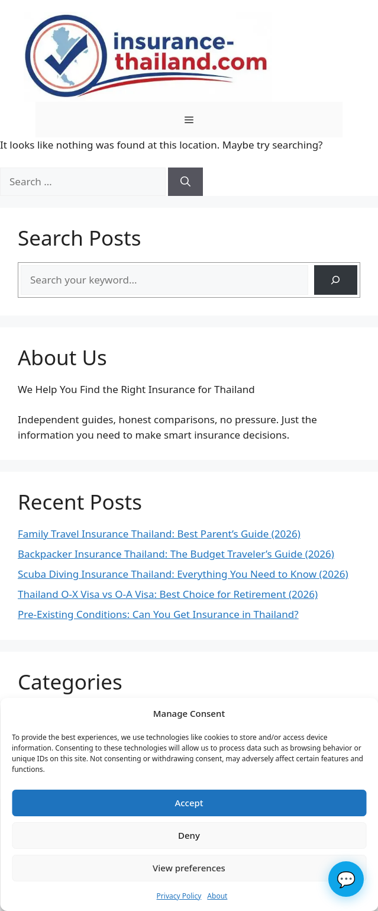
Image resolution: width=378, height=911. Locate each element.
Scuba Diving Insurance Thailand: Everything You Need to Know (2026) (183, 574)
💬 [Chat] (346, 879)
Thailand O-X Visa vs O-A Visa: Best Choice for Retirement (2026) (168, 594)
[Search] (185, 182)
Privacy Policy (179, 896)
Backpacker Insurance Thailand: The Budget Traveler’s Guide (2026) (176, 554)
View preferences (189, 868)
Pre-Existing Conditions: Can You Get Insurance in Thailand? (158, 614)
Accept (189, 803)
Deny (189, 835)
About (217, 896)
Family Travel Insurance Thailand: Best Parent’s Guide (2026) (159, 533)
